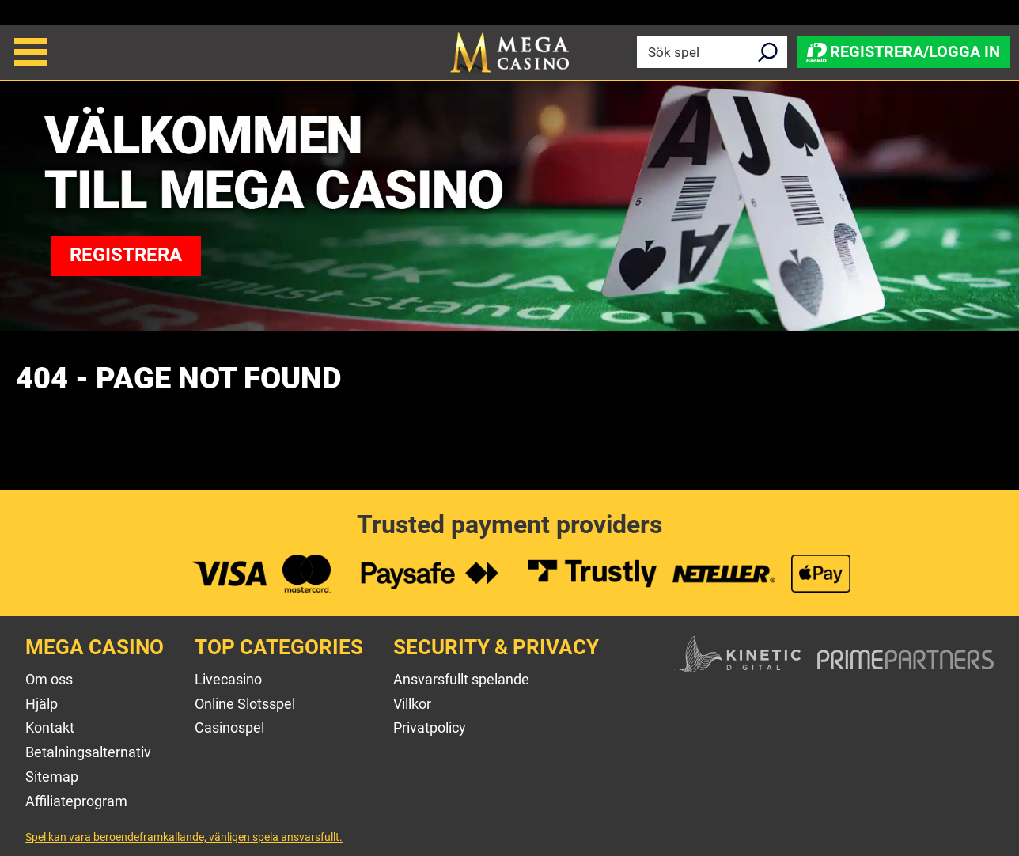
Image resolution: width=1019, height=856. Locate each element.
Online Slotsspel (245, 703)
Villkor (412, 703)
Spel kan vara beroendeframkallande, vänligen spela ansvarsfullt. (184, 837)
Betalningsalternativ (88, 752)
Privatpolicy (429, 727)
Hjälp (41, 703)
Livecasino (228, 679)
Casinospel (229, 727)
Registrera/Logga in (903, 51)
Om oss (49, 679)
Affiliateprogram (76, 801)
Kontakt (49, 727)
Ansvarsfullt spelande (461, 679)
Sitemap (51, 776)
